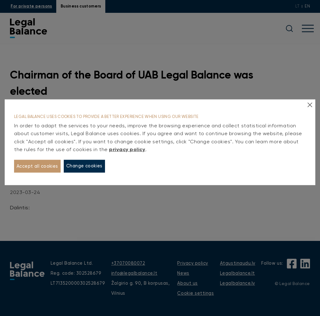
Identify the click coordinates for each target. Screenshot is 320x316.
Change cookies (84, 166)
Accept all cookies (37, 166)
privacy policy (127, 149)
